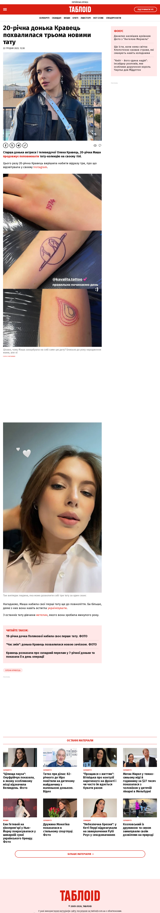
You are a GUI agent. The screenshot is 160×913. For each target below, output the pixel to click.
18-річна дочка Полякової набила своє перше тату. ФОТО (46, 636)
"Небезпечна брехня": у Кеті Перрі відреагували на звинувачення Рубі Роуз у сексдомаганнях (100, 829)
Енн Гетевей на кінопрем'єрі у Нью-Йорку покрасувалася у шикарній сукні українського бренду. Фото (19, 833)
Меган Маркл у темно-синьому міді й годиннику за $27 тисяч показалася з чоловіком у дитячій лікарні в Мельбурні (139, 782)
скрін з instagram (9, 356)
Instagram (40, 167)
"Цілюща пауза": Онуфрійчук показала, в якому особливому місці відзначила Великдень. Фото (19, 781)
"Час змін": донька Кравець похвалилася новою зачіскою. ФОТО (51, 644)
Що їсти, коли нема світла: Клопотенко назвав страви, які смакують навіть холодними (134, 50)
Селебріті (44, 18)
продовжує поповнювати (21, 156)
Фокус (118, 31)
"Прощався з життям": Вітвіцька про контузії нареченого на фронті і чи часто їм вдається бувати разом (99, 781)
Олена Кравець (13, 670)
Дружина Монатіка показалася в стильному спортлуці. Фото (58, 829)
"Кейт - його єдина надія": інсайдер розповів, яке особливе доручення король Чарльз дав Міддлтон (132, 65)
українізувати (57, 608)
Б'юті (75, 18)
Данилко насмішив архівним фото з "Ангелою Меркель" (132, 37)
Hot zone (98, 18)
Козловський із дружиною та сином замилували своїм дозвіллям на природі (138, 829)
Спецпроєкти (113, 18)
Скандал (56, 18)
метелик (42, 615)
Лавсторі (86, 18)
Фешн (67, 18)
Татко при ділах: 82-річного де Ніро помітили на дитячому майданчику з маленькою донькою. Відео (59, 782)
